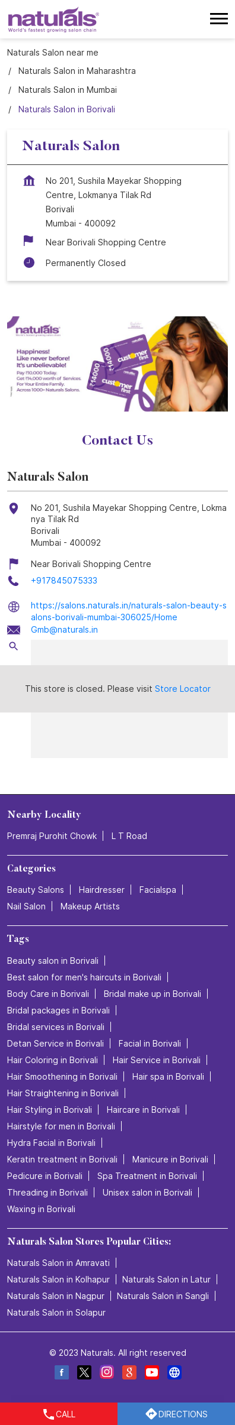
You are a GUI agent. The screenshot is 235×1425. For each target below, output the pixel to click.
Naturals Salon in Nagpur (55, 1296)
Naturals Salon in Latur (166, 1279)
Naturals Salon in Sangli (163, 1296)
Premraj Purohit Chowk (52, 836)
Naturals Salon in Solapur (56, 1312)
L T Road (129, 836)
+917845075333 (64, 580)
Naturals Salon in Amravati (58, 1263)
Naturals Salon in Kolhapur (58, 1279)
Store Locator (183, 689)
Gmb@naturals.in (64, 629)
